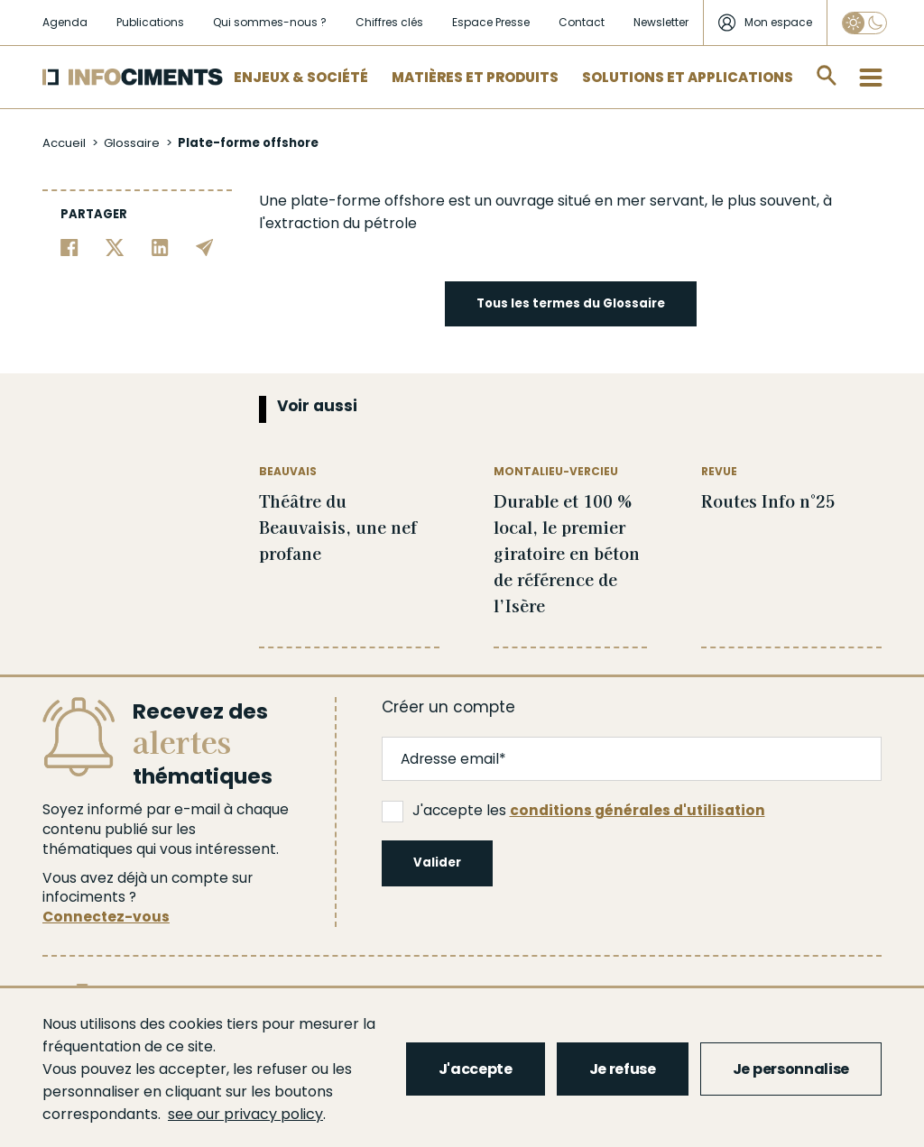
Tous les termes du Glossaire (570, 303)
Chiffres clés (389, 22)
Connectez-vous (106, 916)
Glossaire (132, 142)
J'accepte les (573, 811)
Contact (582, 22)
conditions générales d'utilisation (637, 810)
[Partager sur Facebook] (69, 246)
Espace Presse (491, 22)
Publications (150, 22)
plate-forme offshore (368, 200)
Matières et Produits (475, 77)
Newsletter (660, 22)
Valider (437, 862)
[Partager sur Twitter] (115, 246)
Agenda (65, 22)
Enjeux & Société (301, 77)
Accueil (64, 142)
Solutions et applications (687, 77)
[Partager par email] (205, 246)
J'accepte (476, 1069)
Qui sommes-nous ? (270, 22)
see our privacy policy (245, 1114)
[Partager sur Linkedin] (161, 246)
